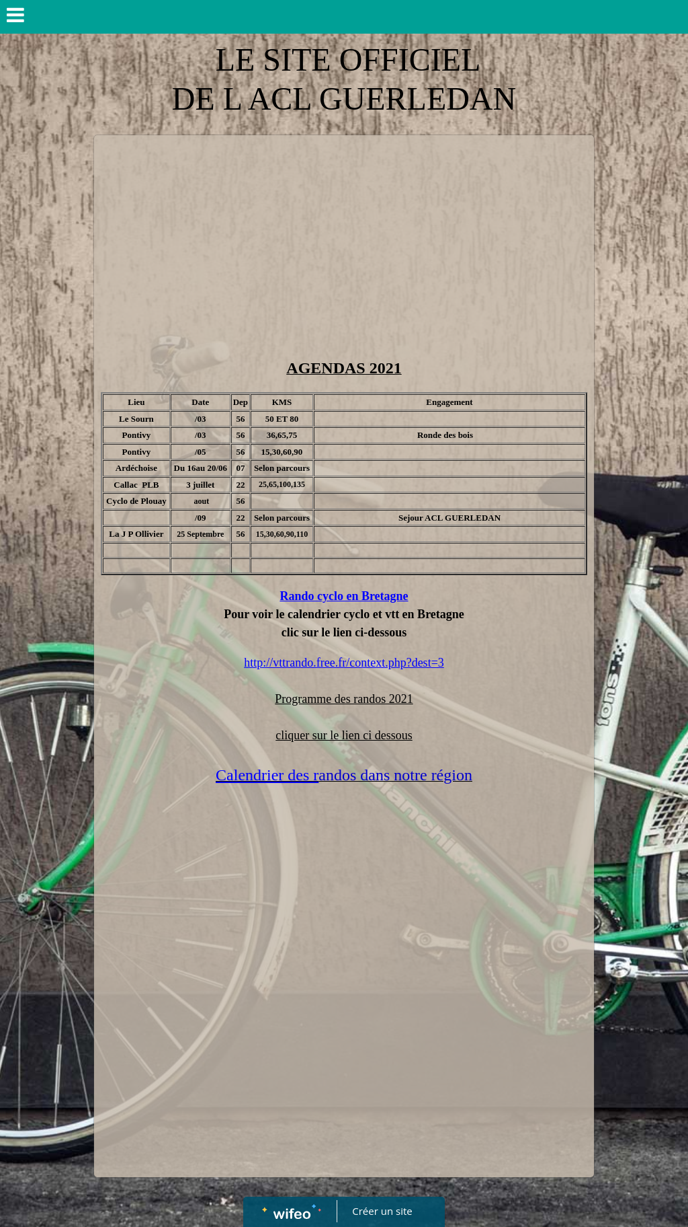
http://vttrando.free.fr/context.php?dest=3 (344, 662)
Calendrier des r (267, 775)
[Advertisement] (344, 243)
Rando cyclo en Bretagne (344, 596)
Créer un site (383, 1211)
